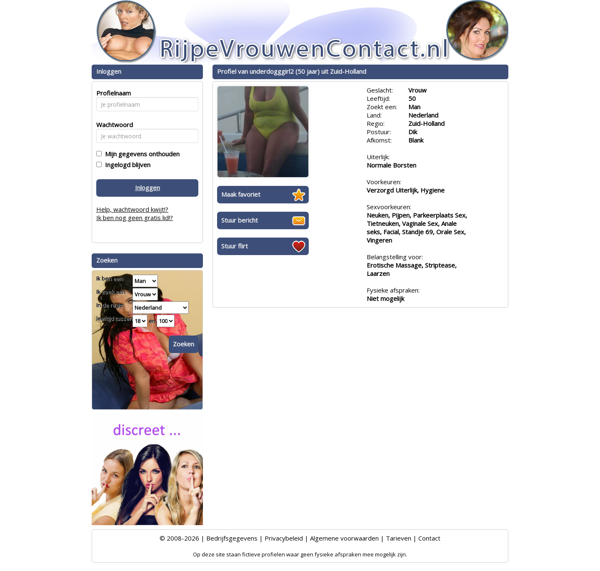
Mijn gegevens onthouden (141, 154)
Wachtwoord (112, 124)
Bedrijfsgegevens (232, 538)
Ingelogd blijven (126, 164)
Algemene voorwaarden (344, 538)
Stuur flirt (234, 246)
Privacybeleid (284, 538)
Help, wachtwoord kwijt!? (132, 209)
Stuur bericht (239, 220)
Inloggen (147, 187)
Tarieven (398, 538)
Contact (429, 538)
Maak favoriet (240, 194)
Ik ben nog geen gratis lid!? (134, 217)
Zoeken (183, 344)
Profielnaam (112, 93)
